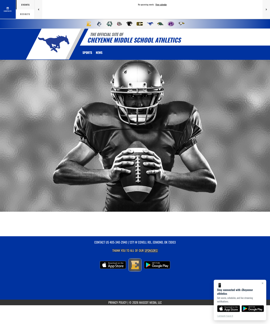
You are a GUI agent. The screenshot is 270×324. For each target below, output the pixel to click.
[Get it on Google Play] (253, 308)
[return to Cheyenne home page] (53, 44)
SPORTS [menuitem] (87, 52)
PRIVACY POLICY (117, 302)
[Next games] (266, 9)
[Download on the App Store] (228, 308)
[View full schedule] (8, 9)
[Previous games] (38, 9)
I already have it (225, 316)
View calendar (161, 4)
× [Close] (263, 283)
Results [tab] (25, 14)
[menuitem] (88, 23)
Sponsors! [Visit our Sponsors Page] (151, 250)
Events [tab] (25, 4)
